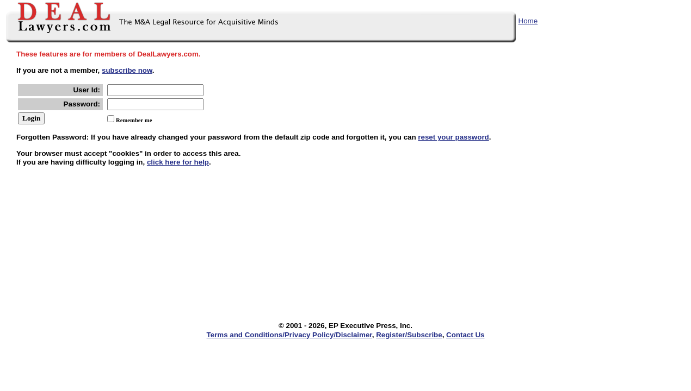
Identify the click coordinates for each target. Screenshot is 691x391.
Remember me (134, 120)
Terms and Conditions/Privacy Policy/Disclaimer (289, 335)
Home (528, 21)
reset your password (453, 137)
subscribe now (127, 70)
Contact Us (465, 335)
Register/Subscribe (409, 335)
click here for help (178, 162)
